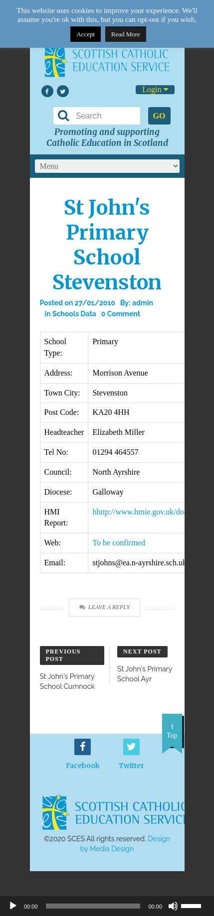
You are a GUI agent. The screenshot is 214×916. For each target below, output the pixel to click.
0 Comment (120, 314)
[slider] (195, 905)
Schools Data (74, 314)
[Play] (13, 906)
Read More (125, 34)
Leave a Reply (104, 607)
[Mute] (173, 906)
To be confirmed (118, 542)
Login (155, 89)
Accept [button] (85, 34)
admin (142, 303)
